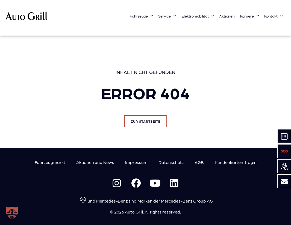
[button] (12, 213)
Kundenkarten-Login (236, 162)
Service (167, 16)
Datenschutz (171, 162)
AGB (199, 162)
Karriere (249, 16)
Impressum (136, 162)
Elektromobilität (197, 16)
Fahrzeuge (141, 16)
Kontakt (273, 16)
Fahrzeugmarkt (50, 162)
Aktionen (227, 15)
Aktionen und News (95, 162)
